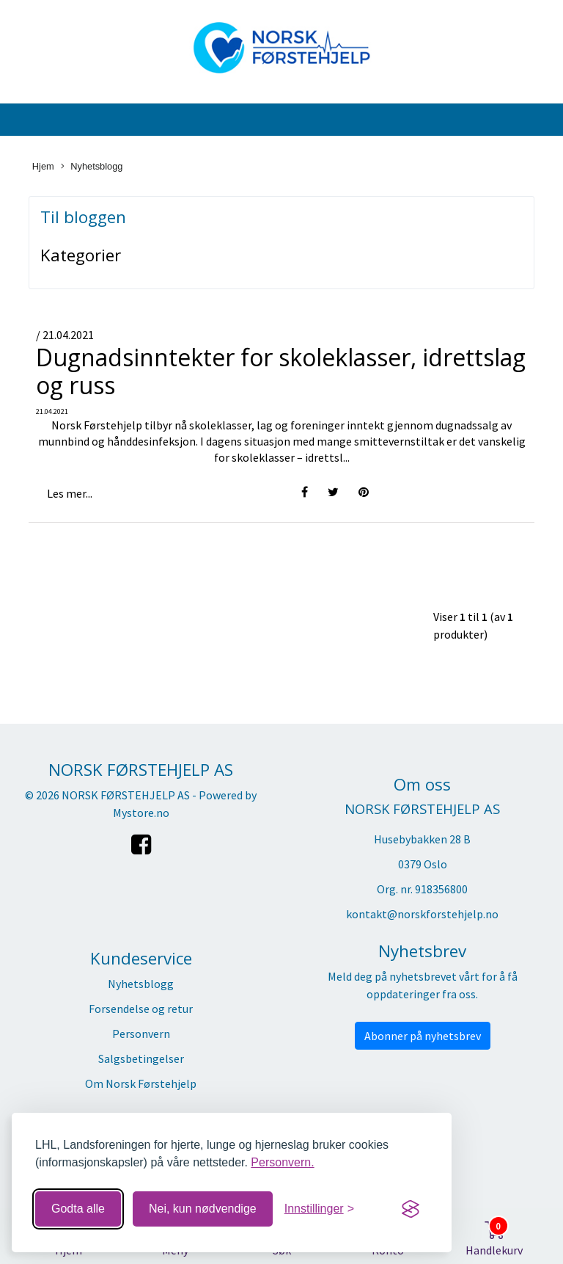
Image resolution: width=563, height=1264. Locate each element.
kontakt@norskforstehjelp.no (422, 914)
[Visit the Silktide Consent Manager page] (410, 1209)
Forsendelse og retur (141, 1008)
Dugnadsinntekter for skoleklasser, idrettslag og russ (281, 371)
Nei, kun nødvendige (203, 1208)
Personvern (141, 1033)
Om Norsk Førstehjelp (140, 1083)
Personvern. (282, 1162)
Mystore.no (141, 812)
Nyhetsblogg (91, 167)
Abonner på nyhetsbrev (422, 1035)
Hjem (43, 166)
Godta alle (78, 1208)
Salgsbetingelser (141, 1058)
